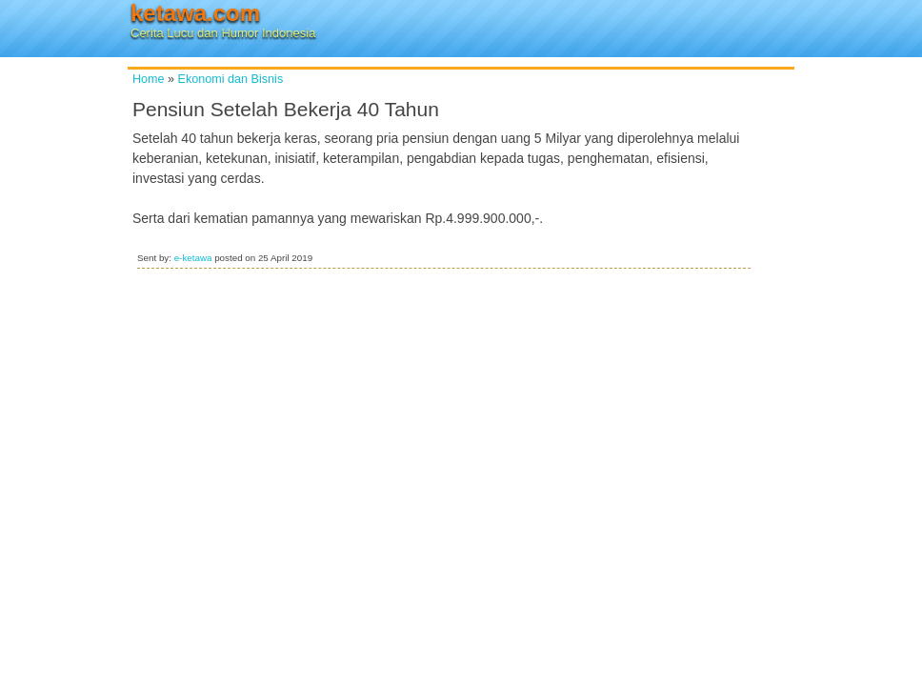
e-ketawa (193, 257)
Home (148, 79)
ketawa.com (195, 13)
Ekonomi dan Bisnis (231, 79)
